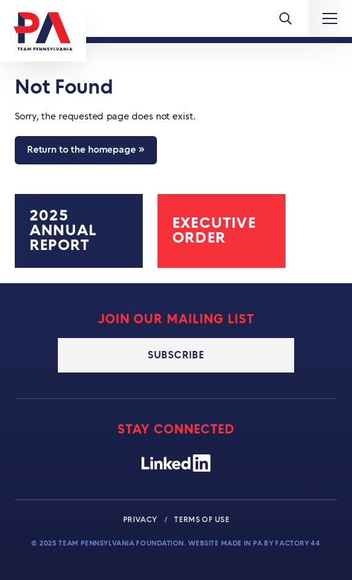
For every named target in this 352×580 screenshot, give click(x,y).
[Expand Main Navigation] (330, 18)
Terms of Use (201, 519)
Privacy (141, 519)
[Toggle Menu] (285, 18)
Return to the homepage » (86, 150)
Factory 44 (297, 543)
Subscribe (176, 355)
